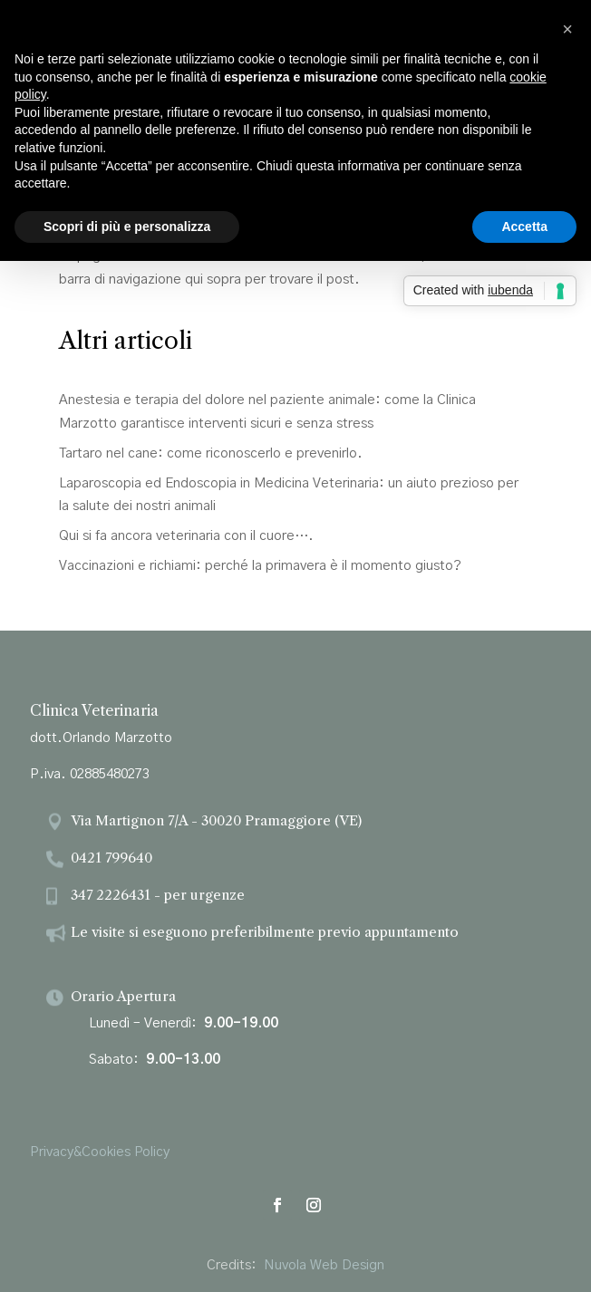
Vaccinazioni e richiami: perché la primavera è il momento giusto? (260, 566)
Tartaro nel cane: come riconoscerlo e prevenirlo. (211, 453)
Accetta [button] (524, 226)
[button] (567, 28)
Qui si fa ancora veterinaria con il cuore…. (186, 536)
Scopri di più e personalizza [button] (127, 226)
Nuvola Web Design (324, 1265)
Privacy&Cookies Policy (100, 1152)
